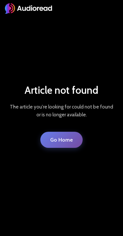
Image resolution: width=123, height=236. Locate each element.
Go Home (61, 140)
